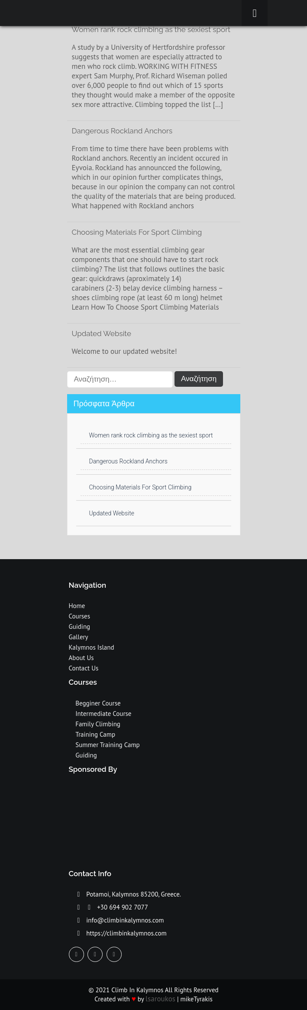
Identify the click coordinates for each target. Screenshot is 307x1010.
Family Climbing (97, 724)
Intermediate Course (103, 713)
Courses (79, 616)
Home (77, 606)
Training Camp (95, 734)
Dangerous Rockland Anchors (122, 130)
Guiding (79, 626)
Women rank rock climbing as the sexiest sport (151, 435)
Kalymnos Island (91, 647)
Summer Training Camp (107, 745)
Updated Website (101, 333)
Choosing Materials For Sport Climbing (137, 232)
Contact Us (84, 668)
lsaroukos (160, 999)
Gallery (78, 637)
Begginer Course (97, 703)
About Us (81, 658)
